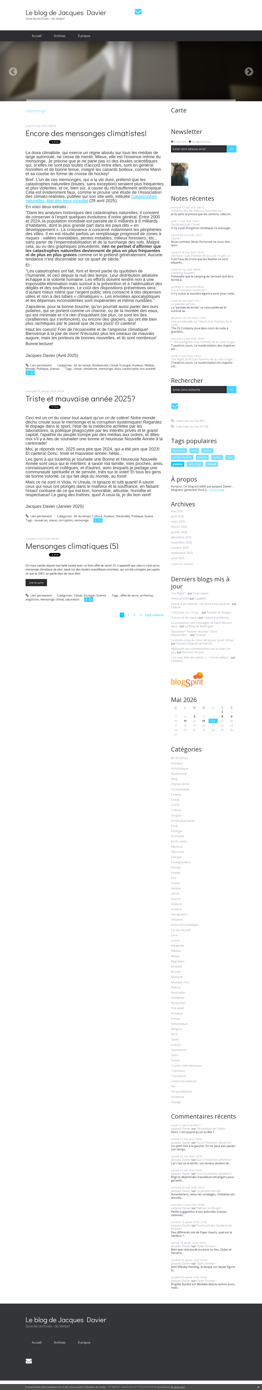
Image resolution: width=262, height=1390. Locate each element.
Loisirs (175, 940)
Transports (178, 1076)
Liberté (176, 607)
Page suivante (154, 615)
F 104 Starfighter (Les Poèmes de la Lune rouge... (203, 342)
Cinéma (176, 794)
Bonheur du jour (193, 652)
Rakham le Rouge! (209, 1208)
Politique (42, 369)
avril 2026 (177, 516)
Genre (175, 893)
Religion (176, 1029)
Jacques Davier (181, 1129)
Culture (97, 516)
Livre (174, 935)
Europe (176, 867)
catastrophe (130, 369)
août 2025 (177, 558)
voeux (53, 520)
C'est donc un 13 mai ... (186, 612)
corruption (65, 520)
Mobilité (176, 966)
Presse (175, 1018)
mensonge (106, 369)
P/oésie (201, 635)
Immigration (179, 914)
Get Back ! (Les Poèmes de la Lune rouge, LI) (200, 256)
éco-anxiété (147, 369)
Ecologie (125, 365)
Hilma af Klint (180, 598)
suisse (217, 457)
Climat (114, 365)
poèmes (202, 457)
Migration (177, 961)
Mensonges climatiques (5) (72, 545)
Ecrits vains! (179, 841)
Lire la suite (36, 582)
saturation (72, 599)
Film (173, 878)
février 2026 (179, 527)
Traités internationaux (186, 1065)
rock (230, 457)
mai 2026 (177, 511)
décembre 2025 (181, 537)
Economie (177, 836)
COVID (175, 805)
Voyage (176, 1102)
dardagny (179, 450)
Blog (174, 779)
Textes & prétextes (216, 618)
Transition (178, 1071)
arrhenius (146, 595)
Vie (173, 1086)
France (175, 883)
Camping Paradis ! (183, 273)
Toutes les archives (182, 564)
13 (203, 721)
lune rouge (194, 464)
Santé (175, 1039)
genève (207, 450)
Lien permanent (39, 365)
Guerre (176, 899)
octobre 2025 (180, 547)
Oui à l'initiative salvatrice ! (188, 290)
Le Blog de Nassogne (199, 626)
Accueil (36, 36)
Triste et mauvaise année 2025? (80, 398)
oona (194, 450)
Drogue (176, 815)
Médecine (177, 945)
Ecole (174, 826)
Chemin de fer (180, 784)
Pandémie (177, 998)
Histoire (176, 904)
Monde (30, 369)
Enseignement (180, 862)
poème (178, 464)
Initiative (177, 919)
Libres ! (176, 238)
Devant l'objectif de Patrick (194, 643)
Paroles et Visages (219, 612)
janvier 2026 (179, 532)
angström (32, 599)
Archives (59, 36)
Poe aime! (177, 1008)
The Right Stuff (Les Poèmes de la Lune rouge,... (203, 359)
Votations (177, 1097)
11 (185, 721)
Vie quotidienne (181, 1091)
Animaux (177, 763)
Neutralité (123, 516)
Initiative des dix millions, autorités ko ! (197, 211)
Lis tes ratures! (181, 930)
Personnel (178, 1003)
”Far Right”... (179, 593)
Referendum (179, 1024)
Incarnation (200, 593)
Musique (177, 977)
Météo (175, 956)
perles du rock (182, 457)
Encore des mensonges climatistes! (86, 133)
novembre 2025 (181, 542)
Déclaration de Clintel (185, 224)
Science (55, 369)
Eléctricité (177, 852)
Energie (176, 857)
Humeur (137, 365)
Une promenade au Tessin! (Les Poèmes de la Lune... (201, 323)
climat (78, 369)
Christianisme (180, 789)
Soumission (179, 1050)
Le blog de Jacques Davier (66, 12)
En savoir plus (178, 1387)
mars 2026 (178, 521)
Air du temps (82, 365)
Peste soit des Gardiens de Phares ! (201, 1227)
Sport (175, 1055)
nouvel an (41, 520)
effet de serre (129, 595)
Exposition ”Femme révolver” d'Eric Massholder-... (194, 633)
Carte (179, 110)
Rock (174, 1034)
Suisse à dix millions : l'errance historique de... (201, 604)
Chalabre (177, 661)
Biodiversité (100, 365)
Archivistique (179, 768)
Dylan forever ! (206, 1246)
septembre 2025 (182, 553)
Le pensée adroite (183, 304)
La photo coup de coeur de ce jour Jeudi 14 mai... (203, 640)
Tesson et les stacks (184, 618)
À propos (84, 36)
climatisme (90, 369)
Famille (175, 873)
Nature (176, 987)
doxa (117, 369)
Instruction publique (184, 924)
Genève (176, 888)
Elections (177, 846)
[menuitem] (37, 35)
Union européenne (184, 1081)
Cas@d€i (200, 598)
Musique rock (180, 982)
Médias (149, 365)
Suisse (149, 516)
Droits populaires (183, 820)
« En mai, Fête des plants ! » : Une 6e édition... (200, 657)
